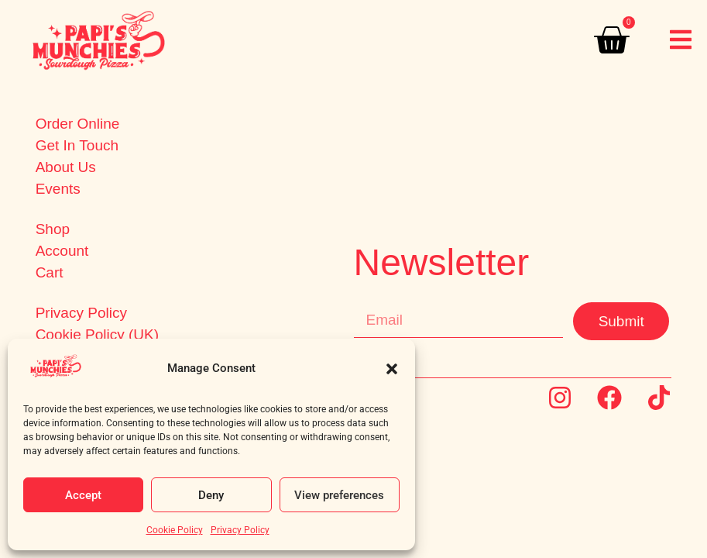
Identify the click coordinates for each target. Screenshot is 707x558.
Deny (211, 495)
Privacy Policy (240, 530)
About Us (66, 167)
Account (62, 251)
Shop (53, 229)
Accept (83, 495)
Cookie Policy (174, 530)
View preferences (339, 495)
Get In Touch (77, 145)
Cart (49, 273)
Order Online (78, 124)
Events (58, 189)
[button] (392, 369)
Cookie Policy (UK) (97, 335)
